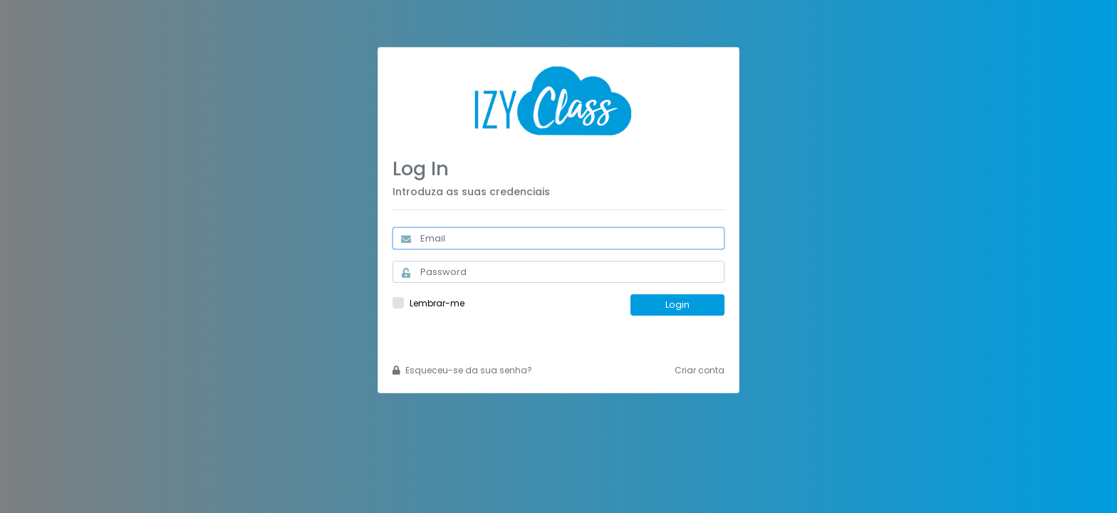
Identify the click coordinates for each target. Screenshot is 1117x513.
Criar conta (699, 370)
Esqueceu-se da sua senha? (462, 370)
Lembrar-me (437, 303)
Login (677, 304)
